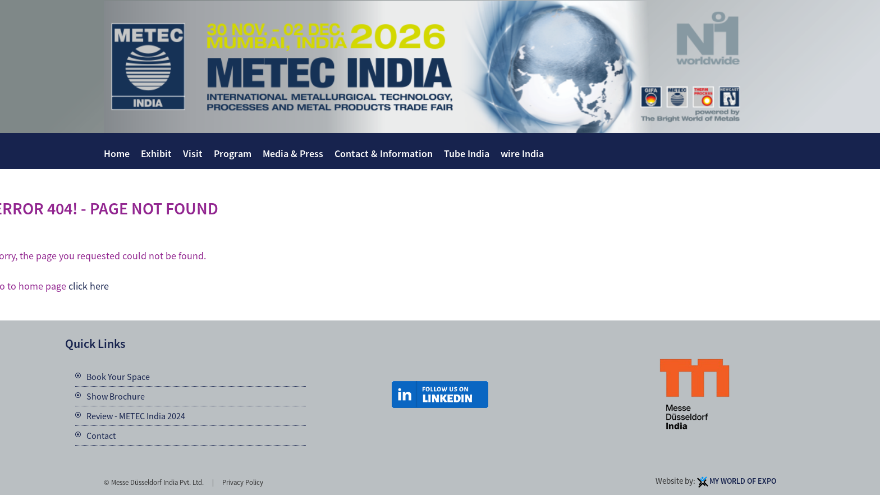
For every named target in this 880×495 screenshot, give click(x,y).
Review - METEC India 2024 (135, 415)
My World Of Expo (742, 481)
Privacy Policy (242, 482)
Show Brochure (115, 396)
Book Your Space (118, 376)
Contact (101, 435)
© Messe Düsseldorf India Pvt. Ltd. (154, 482)
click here (88, 285)
